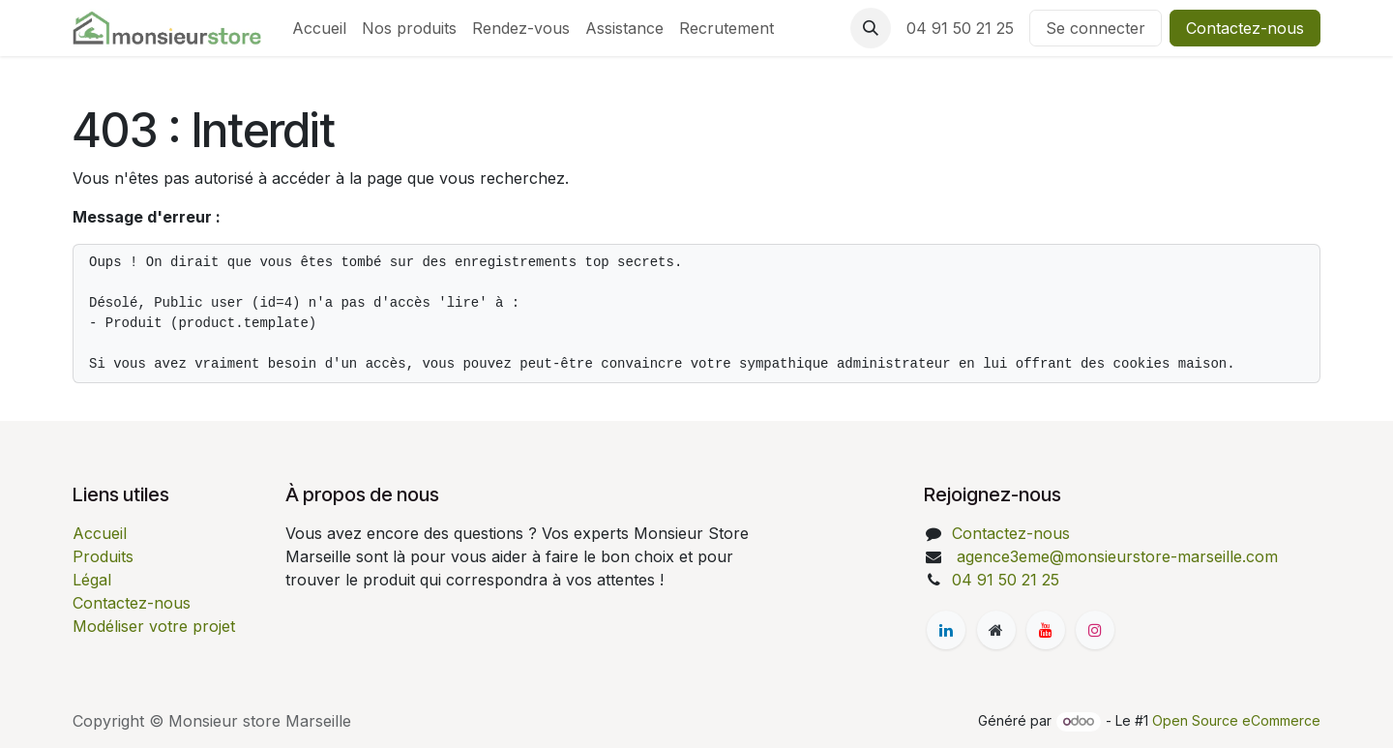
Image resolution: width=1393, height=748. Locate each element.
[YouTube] (1045, 630)
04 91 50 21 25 (960, 28)
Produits (103, 556)
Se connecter (1095, 28)
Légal (92, 579)
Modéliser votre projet (154, 626)
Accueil (100, 533)
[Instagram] (1095, 630)
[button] (870, 28)
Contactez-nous (1245, 28)
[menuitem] (319, 28)
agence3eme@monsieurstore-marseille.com (1115, 556)
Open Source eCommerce (1236, 720)
